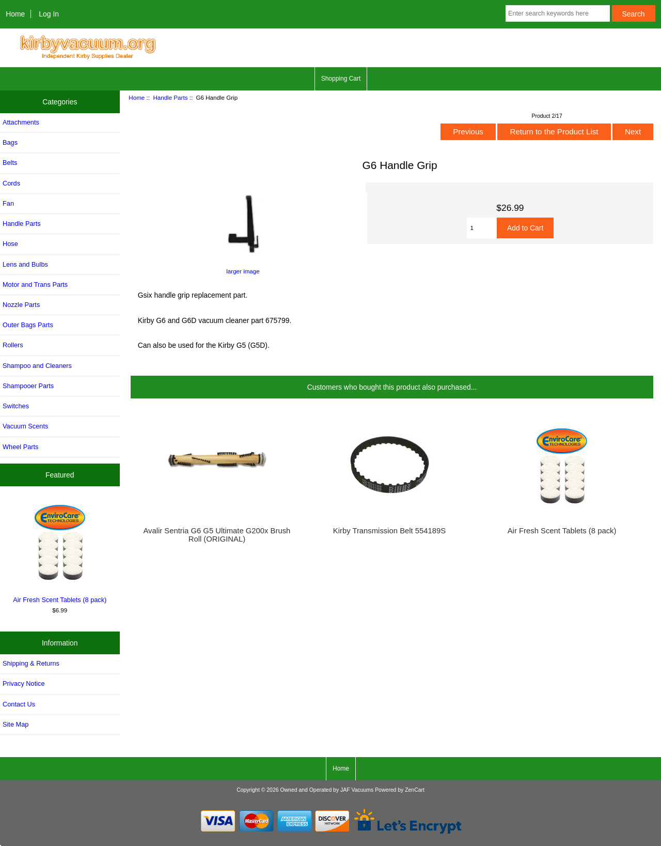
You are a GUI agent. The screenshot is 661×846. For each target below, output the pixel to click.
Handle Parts (170, 97)
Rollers (13, 345)
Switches (16, 406)
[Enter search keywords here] (558, 13)
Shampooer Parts (28, 386)
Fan (8, 203)
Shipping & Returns (31, 663)
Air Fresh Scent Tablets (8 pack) (60, 551)
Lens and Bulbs (25, 264)
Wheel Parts (20, 447)
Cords (11, 183)
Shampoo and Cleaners (37, 366)
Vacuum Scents (25, 426)
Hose (10, 244)
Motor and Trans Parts (35, 284)
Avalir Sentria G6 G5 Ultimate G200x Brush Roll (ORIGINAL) (216, 535)
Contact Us (19, 704)
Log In (49, 14)
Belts (10, 162)
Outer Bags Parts (28, 325)
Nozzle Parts (21, 305)
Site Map (15, 724)
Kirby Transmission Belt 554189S (389, 531)
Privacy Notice (23, 683)
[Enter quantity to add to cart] (482, 228)
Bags (10, 142)
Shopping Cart (341, 78)
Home (15, 14)
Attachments (21, 122)
